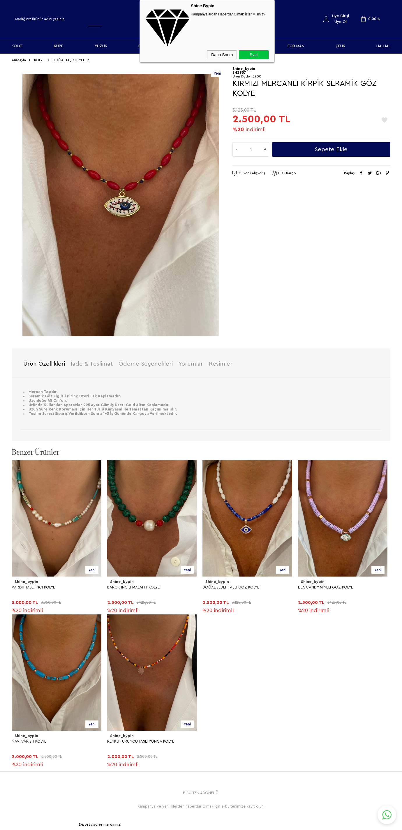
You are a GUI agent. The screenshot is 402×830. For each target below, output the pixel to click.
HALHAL (383, 46)
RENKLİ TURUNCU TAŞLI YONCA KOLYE (45, 740)
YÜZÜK (101, 46)
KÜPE (58, 46)
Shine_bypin (26, 581)
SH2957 (239, 71)
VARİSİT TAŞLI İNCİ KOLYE (33, 586)
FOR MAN (296, 46)
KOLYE (17, 46)
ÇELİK (340, 46)
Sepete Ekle (331, 148)
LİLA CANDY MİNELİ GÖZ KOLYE (325, 586)
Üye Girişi (340, 16)
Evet (254, 54)
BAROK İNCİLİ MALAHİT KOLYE (133, 586)
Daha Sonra (222, 54)
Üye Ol (340, 22)
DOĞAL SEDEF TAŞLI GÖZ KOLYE (230, 586)
